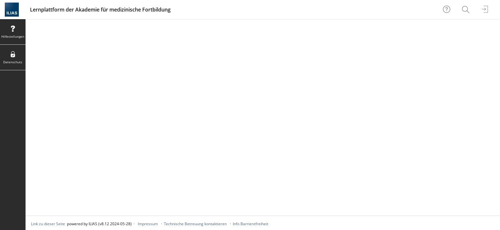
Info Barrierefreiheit (250, 223)
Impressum (148, 223)
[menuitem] (466, 9)
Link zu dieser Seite (48, 223)
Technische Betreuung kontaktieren (195, 223)
